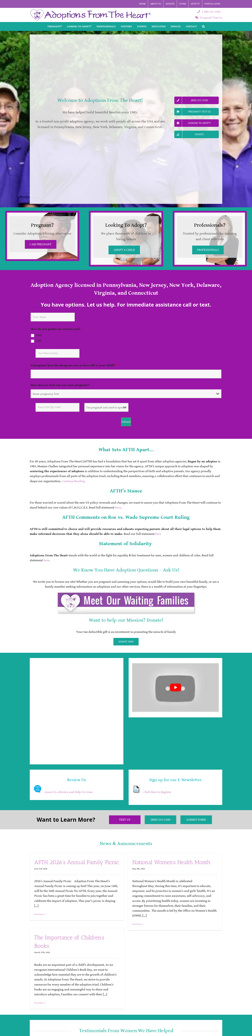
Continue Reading (73, 481)
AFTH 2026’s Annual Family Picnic (76, 862)
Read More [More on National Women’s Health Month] (137, 924)
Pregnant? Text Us (208, 17)
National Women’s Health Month (171, 862)
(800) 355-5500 (160, 819)
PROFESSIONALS (208, 250)
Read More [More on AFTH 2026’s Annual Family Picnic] (39, 914)
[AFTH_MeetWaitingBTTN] (126, 594)
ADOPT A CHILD (124, 250)
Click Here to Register (157, 792)
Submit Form (196, 819)
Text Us (124, 819)
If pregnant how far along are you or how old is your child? (74, 365)
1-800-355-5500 (208, 11)
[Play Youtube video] (175, 687)
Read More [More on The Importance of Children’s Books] (39, 1003)
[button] (203, 26)
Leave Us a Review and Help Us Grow (69, 792)
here (118, 507)
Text (39, 335)
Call (38, 341)
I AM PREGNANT (40, 244)
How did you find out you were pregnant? (60, 385)
